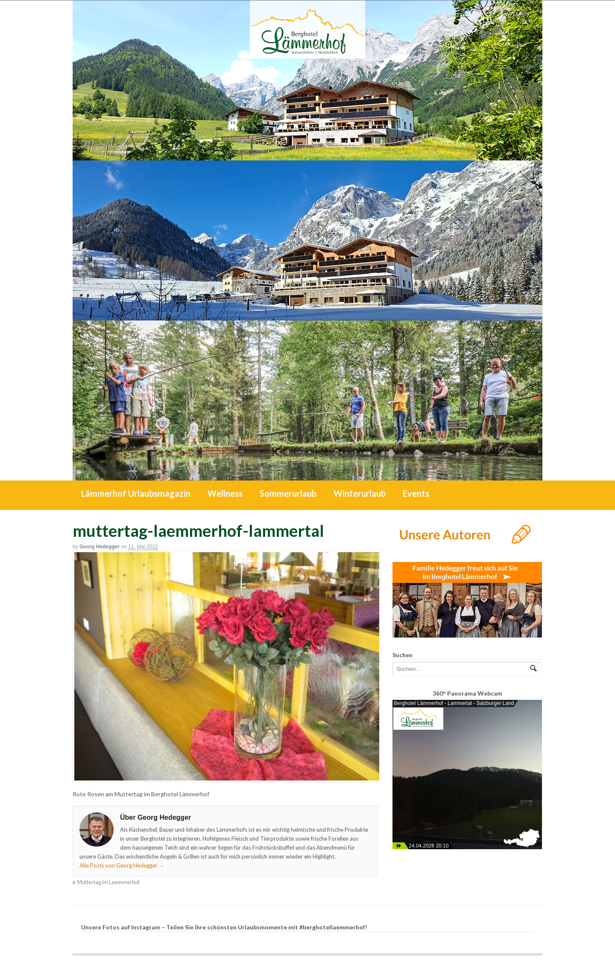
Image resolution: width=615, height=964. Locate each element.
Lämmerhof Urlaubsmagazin (135, 493)
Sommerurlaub (288, 493)
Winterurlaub (360, 493)
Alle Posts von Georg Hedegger (121, 865)
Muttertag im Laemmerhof (108, 882)
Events (416, 493)
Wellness (225, 493)
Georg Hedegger (99, 547)
